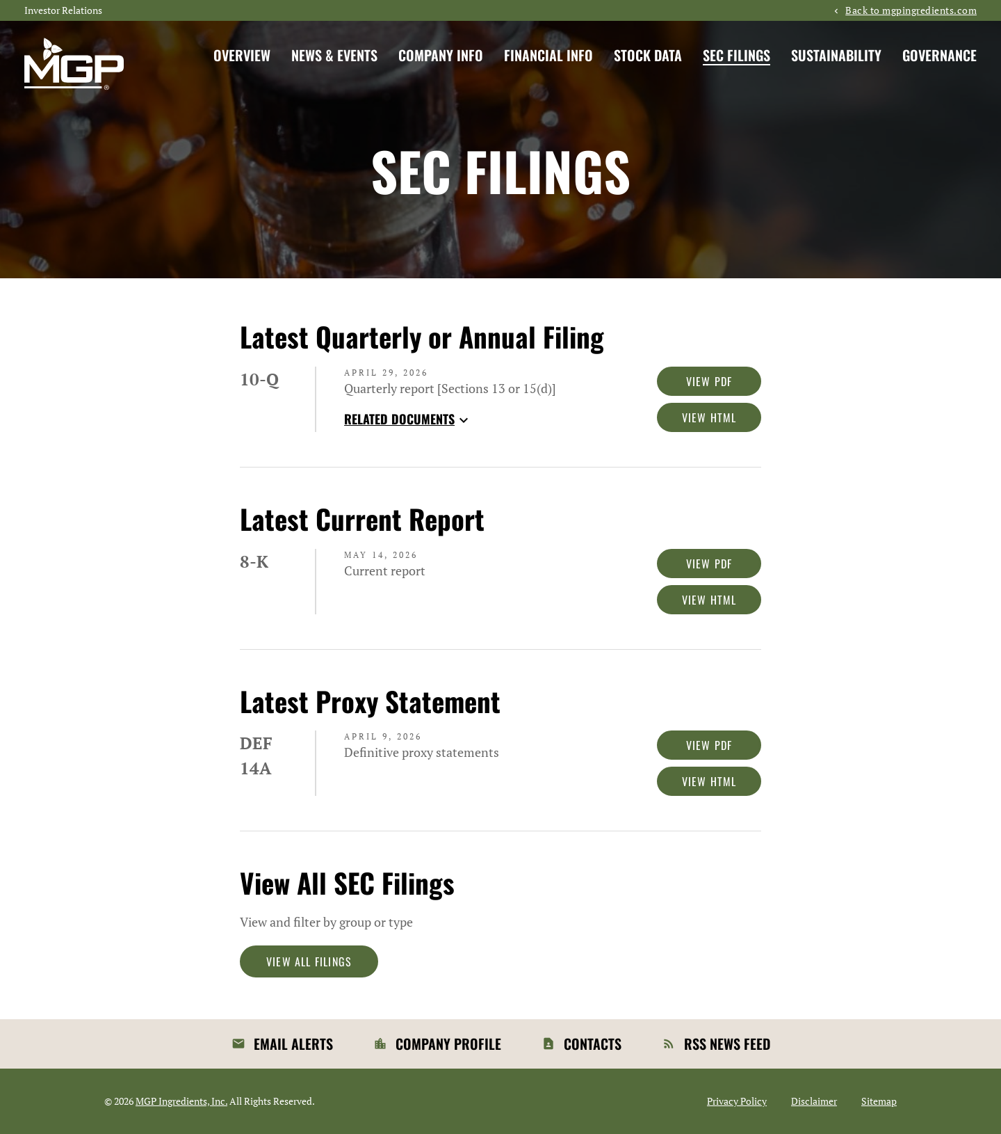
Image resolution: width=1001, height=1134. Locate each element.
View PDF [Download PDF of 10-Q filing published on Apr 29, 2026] (709, 381)
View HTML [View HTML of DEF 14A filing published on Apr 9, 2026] (709, 781)
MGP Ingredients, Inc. (181, 1101)
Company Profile (448, 1043)
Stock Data (648, 55)
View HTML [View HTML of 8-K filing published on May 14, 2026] (709, 599)
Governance (939, 55)
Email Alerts (293, 1043)
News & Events (334, 55)
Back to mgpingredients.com (911, 10)
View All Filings (309, 961)
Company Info (440, 55)
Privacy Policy (737, 1101)
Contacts (592, 1043)
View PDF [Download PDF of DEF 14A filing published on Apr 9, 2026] (709, 745)
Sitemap (879, 1101)
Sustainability (836, 55)
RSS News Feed (727, 1043)
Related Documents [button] (408, 419)
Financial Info (548, 55)
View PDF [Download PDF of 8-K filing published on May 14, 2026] (709, 563)
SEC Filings (736, 55)
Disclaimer (814, 1101)
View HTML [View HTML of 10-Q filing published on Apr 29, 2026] (709, 417)
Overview (241, 55)
